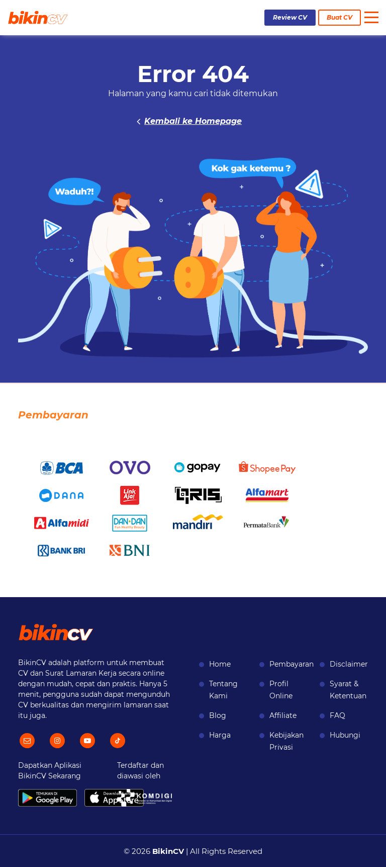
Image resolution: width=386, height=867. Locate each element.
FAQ (337, 715)
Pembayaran (291, 664)
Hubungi (345, 735)
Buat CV (339, 17)
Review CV (290, 17)
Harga (220, 735)
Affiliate (283, 715)
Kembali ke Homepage (193, 121)
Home (220, 664)
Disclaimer (349, 664)
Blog (217, 715)
